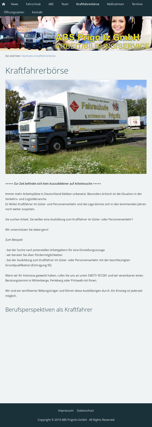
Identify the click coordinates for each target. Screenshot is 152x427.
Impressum (65, 410)
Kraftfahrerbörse (46, 56)
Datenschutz (85, 410)
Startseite (27, 56)
